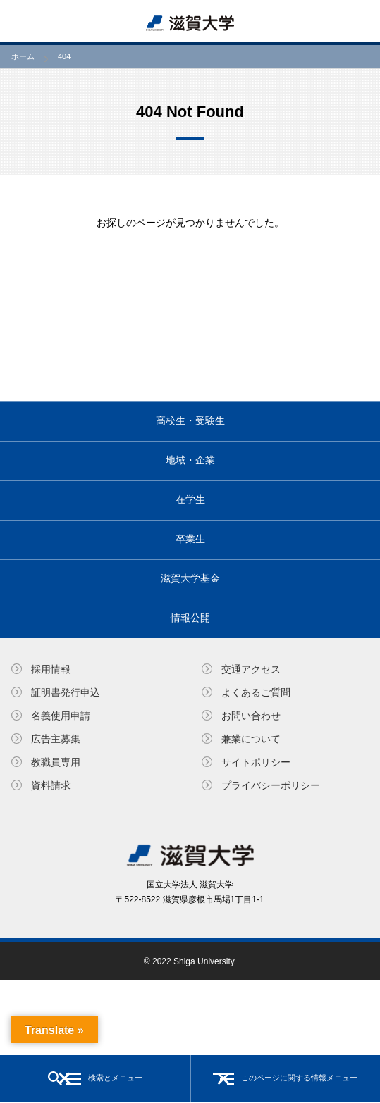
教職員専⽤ (55, 762)
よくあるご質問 (255, 692)
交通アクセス (251, 669)
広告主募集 (55, 738)
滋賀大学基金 (190, 578)
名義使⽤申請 (60, 715)
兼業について (251, 738)
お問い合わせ (251, 715)
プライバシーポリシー (270, 785)
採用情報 (51, 669)
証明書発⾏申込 (65, 692)
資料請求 (51, 785)
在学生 (190, 499)
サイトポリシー (255, 762)
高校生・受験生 (190, 420)
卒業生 (190, 538)
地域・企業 (190, 460)
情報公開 (190, 617)
